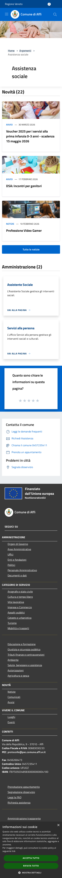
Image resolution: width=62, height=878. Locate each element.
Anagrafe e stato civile (20, 591)
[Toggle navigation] (7, 14)
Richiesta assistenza (19, 803)
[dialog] (31, 850)
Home (11, 50)
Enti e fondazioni (17, 560)
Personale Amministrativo (22, 570)
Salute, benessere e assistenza (25, 665)
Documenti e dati (17, 575)
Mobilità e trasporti (18, 628)
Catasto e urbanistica (19, 618)
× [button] (58, 825)
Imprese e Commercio (20, 607)
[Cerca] (55, 14)
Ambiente (13, 660)
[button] (31, 872)
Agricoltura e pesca (18, 676)
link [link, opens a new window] (13, 851)
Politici (11, 565)
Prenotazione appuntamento (24, 787)
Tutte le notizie (31, 249)
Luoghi (11, 717)
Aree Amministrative (19, 549)
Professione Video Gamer (24, 230)
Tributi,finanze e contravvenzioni (26, 655)
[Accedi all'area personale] (49, 4)
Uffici (10, 554)
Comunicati (14, 697)
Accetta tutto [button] (31, 858)
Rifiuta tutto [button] (31, 865)
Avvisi (9, 124)
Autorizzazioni (16, 670)
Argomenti (25, 50)
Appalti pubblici (16, 612)
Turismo (12, 623)
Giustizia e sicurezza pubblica (24, 649)
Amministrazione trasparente (24, 818)
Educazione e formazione (22, 644)
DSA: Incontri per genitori (24, 185)
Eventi (11, 722)
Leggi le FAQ (14, 797)
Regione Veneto (13, 4)
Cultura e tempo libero (20, 597)
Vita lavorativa (16, 602)
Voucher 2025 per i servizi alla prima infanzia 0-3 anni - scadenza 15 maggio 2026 (30, 136)
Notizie (10, 223)
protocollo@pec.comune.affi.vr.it (27, 752)
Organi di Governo (18, 544)
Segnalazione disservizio (21, 792)
